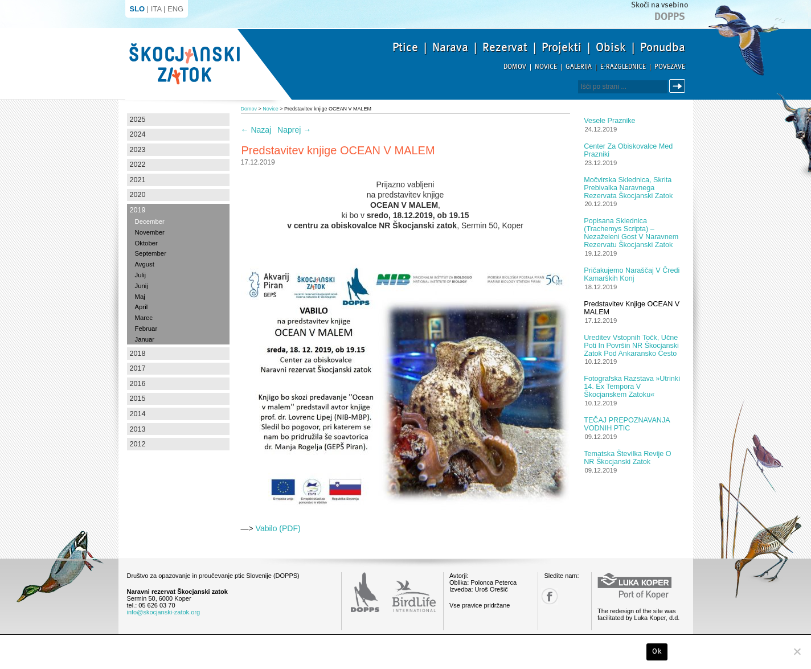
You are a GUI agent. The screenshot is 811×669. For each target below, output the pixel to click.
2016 (138, 384)
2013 (138, 429)
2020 (138, 195)
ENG (175, 9)
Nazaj (256, 129)
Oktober (146, 243)
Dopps (669, 16)
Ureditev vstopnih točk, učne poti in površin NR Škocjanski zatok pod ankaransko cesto (631, 346)
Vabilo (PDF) (278, 528)
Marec (144, 317)
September (150, 253)
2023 (138, 150)
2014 (138, 414)
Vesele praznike (609, 121)
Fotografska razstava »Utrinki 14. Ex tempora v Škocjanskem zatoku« (632, 387)
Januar (145, 339)
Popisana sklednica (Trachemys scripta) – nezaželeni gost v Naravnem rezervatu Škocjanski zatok (631, 233)
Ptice (405, 47)
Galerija (579, 67)
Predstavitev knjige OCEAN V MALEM (631, 308)
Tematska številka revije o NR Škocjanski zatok (627, 458)
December (150, 221)
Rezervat (504, 47)
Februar (146, 328)
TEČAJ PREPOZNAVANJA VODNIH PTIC (627, 424)
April (141, 306)
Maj (140, 296)
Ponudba (662, 47)
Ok (657, 651)
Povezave (669, 67)
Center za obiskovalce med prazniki (628, 150)
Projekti (561, 47)
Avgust (144, 264)
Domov (514, 67)
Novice (546, 67)
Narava (450, 47)
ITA (156, 9)
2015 (138, 399)
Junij (141, 285)
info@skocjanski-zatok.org (163, 612)
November (150, 232)
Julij (140, 275)
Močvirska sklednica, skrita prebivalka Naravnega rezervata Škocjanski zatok (628, 188)
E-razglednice (623, 67)
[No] (796, 651)
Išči (679, 86)
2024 (138, 134)
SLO (137, 9)
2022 (138, 165)
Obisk (611, 47)
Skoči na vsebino (659, 5)
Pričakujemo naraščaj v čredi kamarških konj (631, 274)
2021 (138, 180)
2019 (138, 210)
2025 (138, 120)
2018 (138, 354)
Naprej (294, 129)
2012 (138, 444)
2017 (138, 368)
